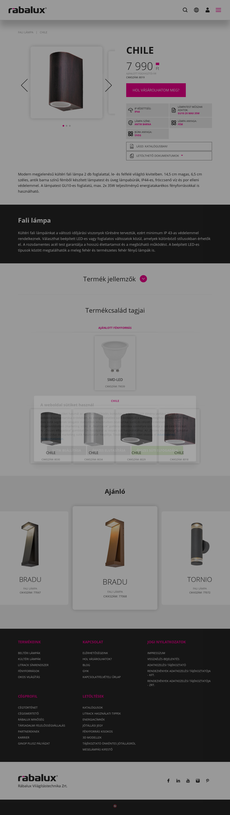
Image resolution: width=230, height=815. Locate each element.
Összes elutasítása (108, 430)
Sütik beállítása (66, 430)
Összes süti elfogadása (157, 430)
